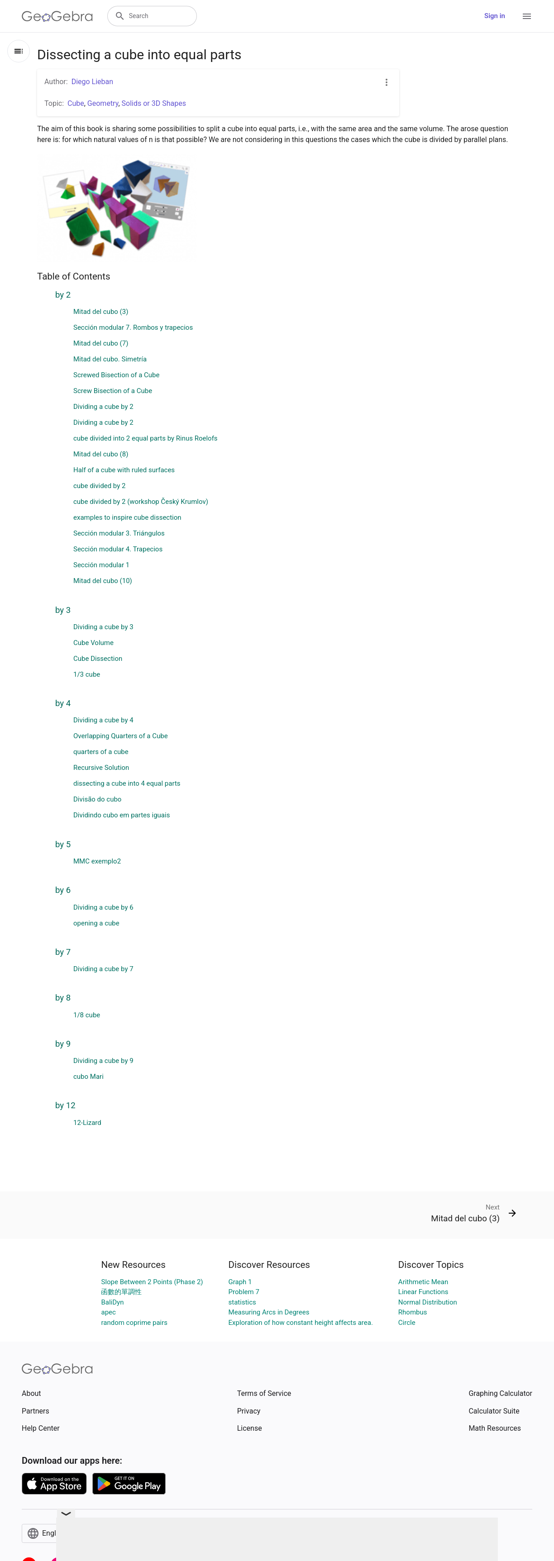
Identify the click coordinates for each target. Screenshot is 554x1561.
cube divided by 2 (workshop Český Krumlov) (140, 502)
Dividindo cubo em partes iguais (121, 815)
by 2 (63, 295)
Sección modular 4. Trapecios (117, 549)
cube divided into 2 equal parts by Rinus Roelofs (145, 438)
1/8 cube (86, 1015)
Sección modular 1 (101, 565)
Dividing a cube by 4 (103, 720)
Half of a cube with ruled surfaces (124, 470)
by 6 (63, 890)
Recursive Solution (101, 768)
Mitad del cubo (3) (100, 312)
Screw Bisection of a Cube (112, 391)
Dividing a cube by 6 (103, 907)
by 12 (65, 1105)
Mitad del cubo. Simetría (110, 359)
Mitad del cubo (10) (102, 581)
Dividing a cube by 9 (103, 1061)
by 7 (63, 952)
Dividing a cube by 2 (103, 407)
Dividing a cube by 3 (103, 627)
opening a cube (96, 923)
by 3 (63, 610)
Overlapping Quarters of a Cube (120, 736)
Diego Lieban (92, 81)
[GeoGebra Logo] (57, 16)
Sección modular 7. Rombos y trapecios (133, 327)
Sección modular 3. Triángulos (119, 533)
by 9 (63, 1044)
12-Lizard (87, 1123)
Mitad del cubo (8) (100, 454)
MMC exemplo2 (97, 861)
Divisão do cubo (97, 799)
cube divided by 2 (99, 486)
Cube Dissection (97, 659)
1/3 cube (86, 674)
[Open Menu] (526, 16)
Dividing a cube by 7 (103, 969)
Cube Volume (93, 643)
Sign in (494, 16)
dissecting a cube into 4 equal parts (127, 783)
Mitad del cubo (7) (100, 343)
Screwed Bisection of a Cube (116, 375)
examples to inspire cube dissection (127, 517)
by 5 (63, 844)
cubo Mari (88, 1076)
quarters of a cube (101, 752)
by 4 (63, 703)
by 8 (63, 998)
